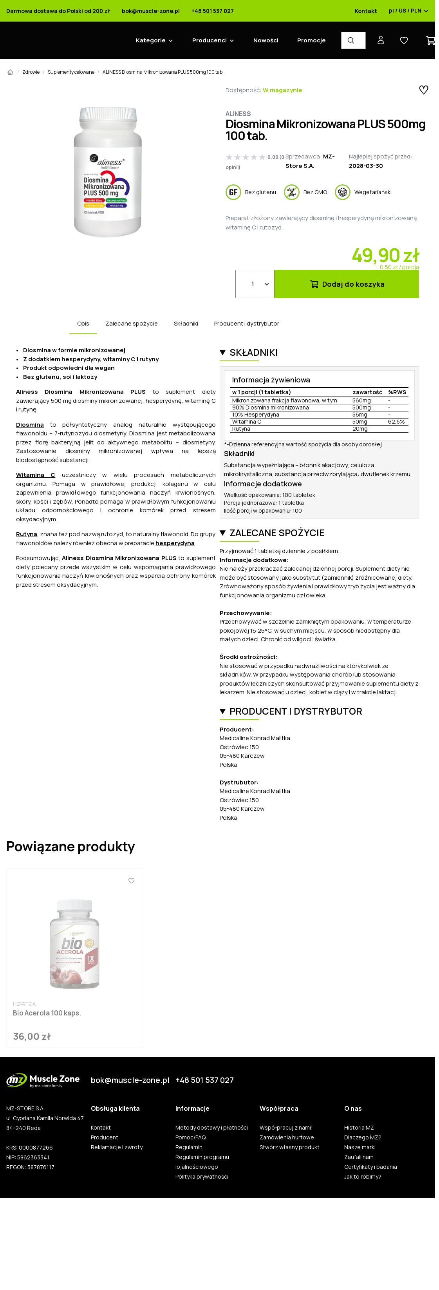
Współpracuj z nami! (286, 1127)
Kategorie (151, 40)
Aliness (238, 114)
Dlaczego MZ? (362, 1137)
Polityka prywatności (201, 1176)
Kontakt (366, 11)
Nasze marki (360, 1147)
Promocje (311, 40)
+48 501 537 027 (212, 11)
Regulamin (188, 1147)
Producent (104, 1137)
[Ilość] (255, 284)
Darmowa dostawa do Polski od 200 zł (58, 11)
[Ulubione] (131, 880)
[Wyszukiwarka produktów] (353, 40)
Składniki (186, 323)
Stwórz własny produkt (290, 1147)
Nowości (265, 40)
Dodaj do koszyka (347, 284)
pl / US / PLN (409, 11)
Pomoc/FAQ (190, 1137)
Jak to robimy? (362, 1176)
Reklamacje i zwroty (117, 1147)
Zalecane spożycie (131, 323)
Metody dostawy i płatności (211, 1127)
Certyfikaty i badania (370, 1167)
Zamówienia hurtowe (287, 1137)
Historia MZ (359, 1127)
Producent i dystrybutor (246, 323)
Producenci (209, 40)
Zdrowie (31, 72)
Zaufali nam (359, 1157)
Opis (83, 323)
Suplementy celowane (71, 72)
